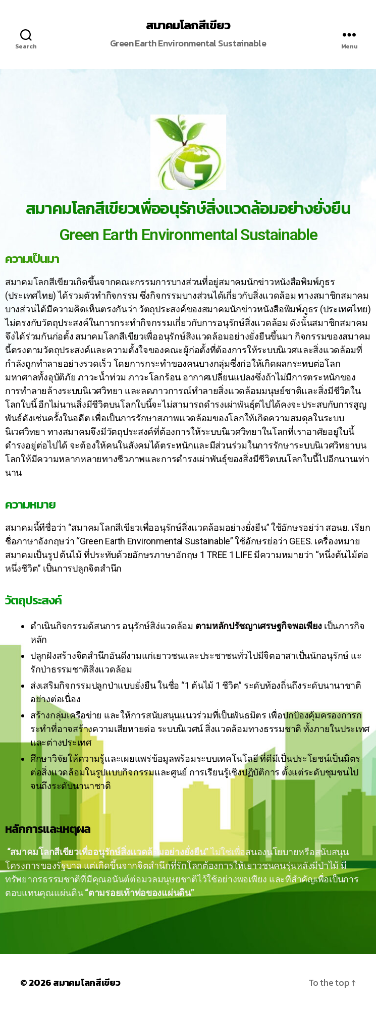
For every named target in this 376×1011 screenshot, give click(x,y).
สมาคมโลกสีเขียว (188, 25)
